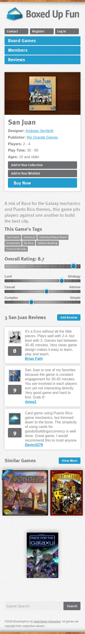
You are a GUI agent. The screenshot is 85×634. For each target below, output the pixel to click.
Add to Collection (27, 164)
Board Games (22, 40)
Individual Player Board (53, 237)
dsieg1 (30, 402)
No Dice (28, 243)
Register (38, 31)
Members (17, 49)
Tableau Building (47, 243)
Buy (22, 182)
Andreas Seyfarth (39, 131)
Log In (61, 31)
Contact (12, 31)
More (69, 460)
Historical (29, 237)
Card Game (12, 237)
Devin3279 (34, 445)
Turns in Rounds (16, 249)
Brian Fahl (34, 359)
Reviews (16, 59)
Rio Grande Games (42, 137)
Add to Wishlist (25, 173)
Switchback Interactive (47, 621)
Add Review (68, 317)
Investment (13, 243)
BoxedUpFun (42, 15)
